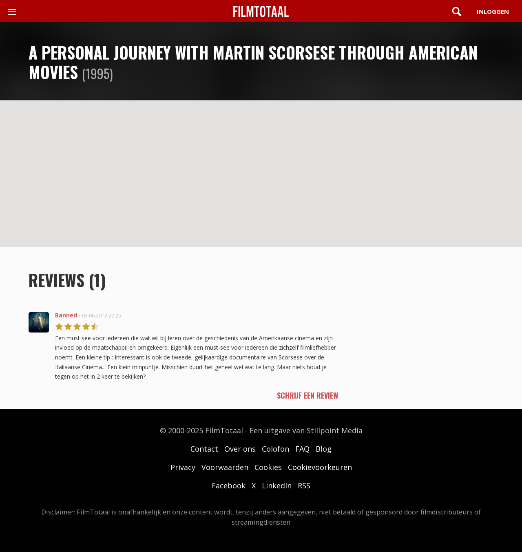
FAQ (302, 449)
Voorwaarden (224, 467)
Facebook (229, 485)
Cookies (268, 467)
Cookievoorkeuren (320, 467)
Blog (324, 449)
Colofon (275, 449)
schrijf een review (307, 395)
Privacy (182, 467)
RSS (304, 485)
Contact (204, 449)
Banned (66, 315)
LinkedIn (277, 485)
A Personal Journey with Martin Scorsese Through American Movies (253, 62)
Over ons (240, 449)
